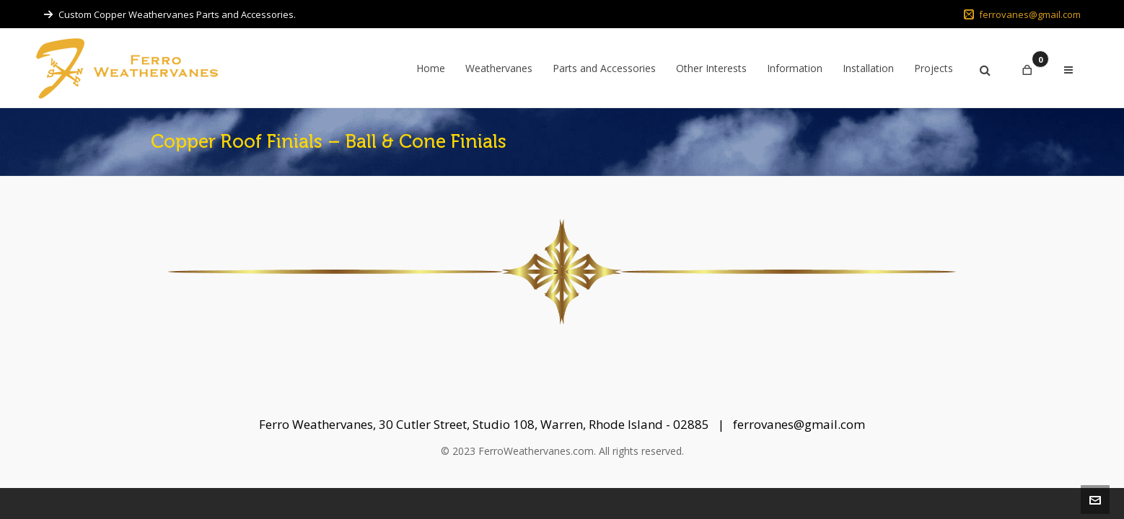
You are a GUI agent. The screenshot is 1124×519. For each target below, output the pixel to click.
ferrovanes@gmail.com (1022, 14)
